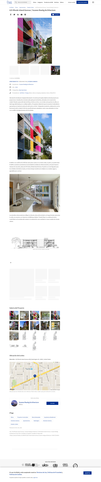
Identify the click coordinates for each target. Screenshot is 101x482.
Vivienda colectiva (15, 420)
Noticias (56, 2)
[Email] (21, 14)
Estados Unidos (32, 81)
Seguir (52, 403)
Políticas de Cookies (15, 474)
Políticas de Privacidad (55, 472)
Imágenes (40, 2)
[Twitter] (14, 14)
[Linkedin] (18, 14)
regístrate (35, 477)
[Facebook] (10, 14)
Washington (36, 420)
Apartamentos (13, 81)
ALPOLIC (22, 93)
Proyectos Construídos (22, 417)
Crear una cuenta (82, 2)
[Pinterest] (25, 14)
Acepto (87, 473)
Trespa (27, 93)
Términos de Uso (42, 472)
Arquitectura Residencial (49, 417)
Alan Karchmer (23, 90)
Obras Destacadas (36, 417)
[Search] (24, 2)
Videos (62, 2)
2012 (16, 87)
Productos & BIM (48, 2)
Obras (34, 2)
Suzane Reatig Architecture (26, 84)
